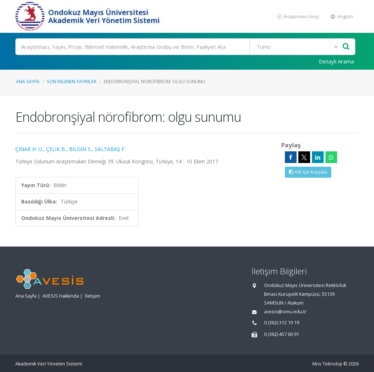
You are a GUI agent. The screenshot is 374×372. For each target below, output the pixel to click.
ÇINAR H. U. (29, 149)
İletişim (92, 296)
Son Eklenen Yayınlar (71, 81)
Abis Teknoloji (327, 364)
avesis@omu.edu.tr (285, 312)
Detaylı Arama (336, 61)
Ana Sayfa (27, 81)
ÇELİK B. (56, 149)
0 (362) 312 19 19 (281, 322)
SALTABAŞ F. (110, 149)
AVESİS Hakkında (60, 296)
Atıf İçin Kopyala (308, 172)
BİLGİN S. (80, 149)
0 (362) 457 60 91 (281, 334)
